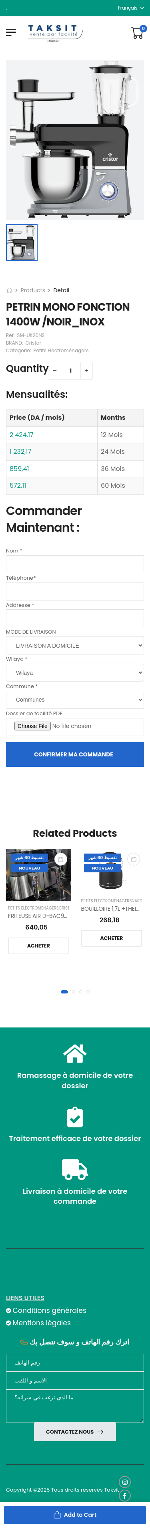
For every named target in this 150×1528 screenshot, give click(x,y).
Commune (22, 686)
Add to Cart (80, 1515)
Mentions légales (41, 1323)
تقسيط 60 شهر (29, 857)
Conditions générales (49, 1311)
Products (32, 290)
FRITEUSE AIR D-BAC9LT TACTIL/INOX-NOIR (64, 916)
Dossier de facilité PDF (34, 713)
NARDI (137, 901)
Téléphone (21, 578)
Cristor (67, 908)
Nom (14, 551)
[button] (64, 991)
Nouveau (29, 868)
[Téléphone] (75, 1363)
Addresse (20, 605)
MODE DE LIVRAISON (31, 632)
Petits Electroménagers (33, 908)
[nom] (75, 1381)
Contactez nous (70, 1432)
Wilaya (17, 659)
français (128, 7)
